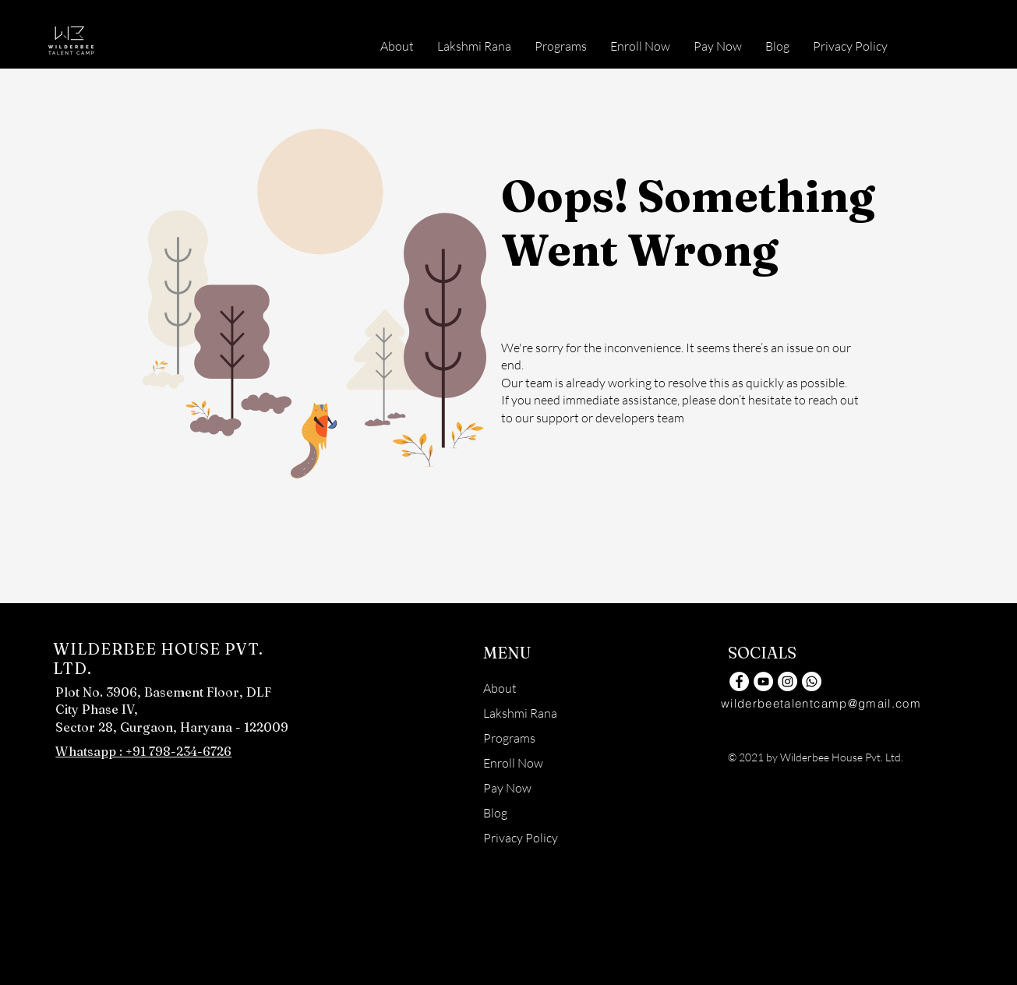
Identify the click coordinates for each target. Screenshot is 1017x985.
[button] (561, 46)
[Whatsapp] (811, 681)
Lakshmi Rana (520, 713)
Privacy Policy (520, 838)
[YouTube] (763, 681)
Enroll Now (513, 763)
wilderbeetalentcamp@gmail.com (821, 703)
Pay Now (507, 788)
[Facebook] (739, 681)
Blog (495, 813)
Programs (509, 738)
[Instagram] (787, 681)
